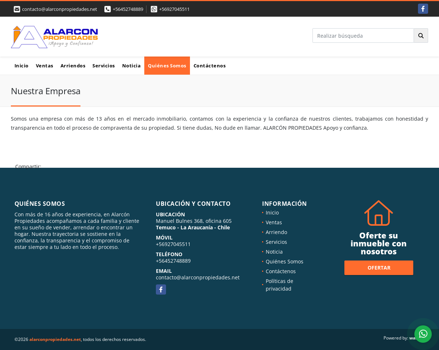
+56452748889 (128, 9)
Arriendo (276, 232)
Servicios (103, 65)
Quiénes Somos (167, 65)
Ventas (44, 65)
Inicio (22, 65)
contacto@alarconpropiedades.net (198, 277)
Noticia (131, 65)
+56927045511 (174, 9)
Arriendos (73, 65)
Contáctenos (210, 65)
